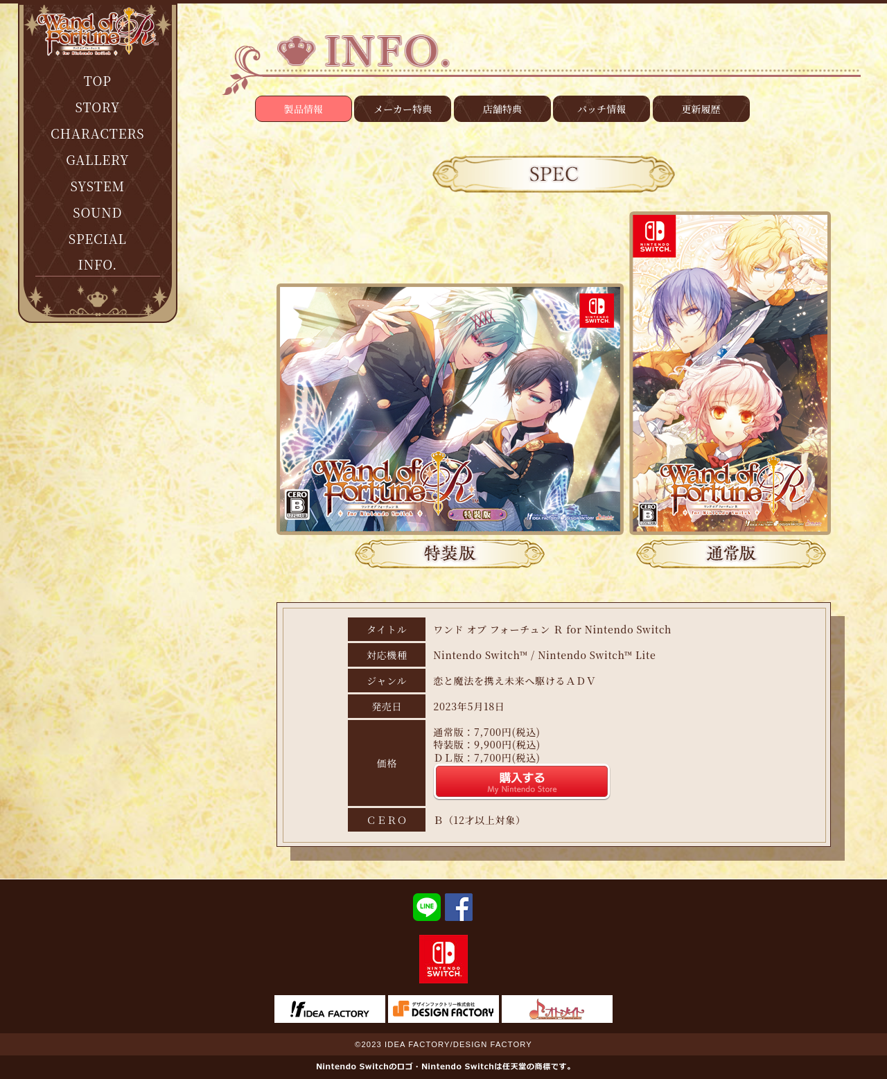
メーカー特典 (403, 109)
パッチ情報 (601, 109)
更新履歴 (701, 109)
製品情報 (303, 109)
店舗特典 (502, 109)
